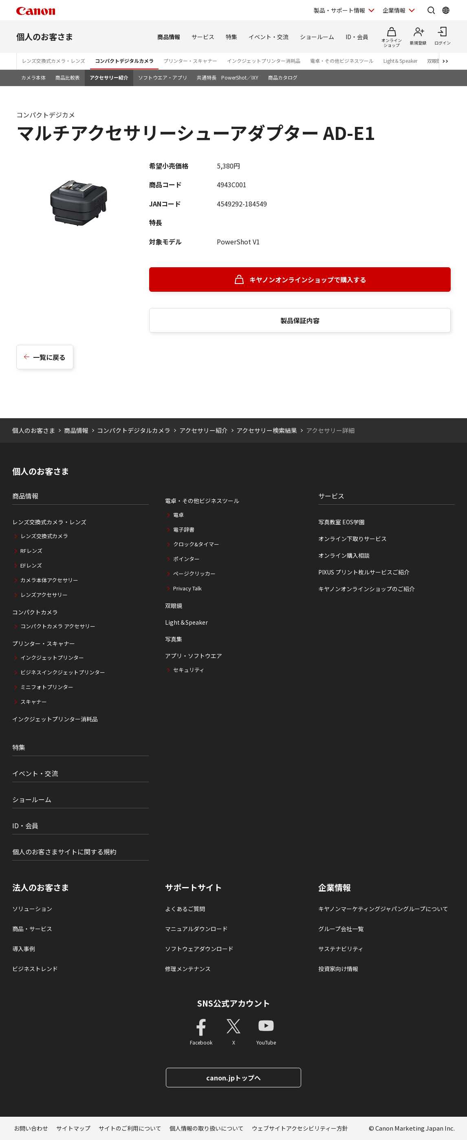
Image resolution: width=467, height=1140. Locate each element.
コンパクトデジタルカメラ (124, 60)
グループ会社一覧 (340, 929)
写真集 (173, 639)
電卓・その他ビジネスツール (342, 60)
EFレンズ (31, 565)
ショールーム (317, 37)
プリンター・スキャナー (190, 60)
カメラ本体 (33, 77)
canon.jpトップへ (233, 1077)
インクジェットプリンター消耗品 (263, 60)
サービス (203, 37)
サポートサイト (193, 887)
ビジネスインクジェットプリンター (62, 672)
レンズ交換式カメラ (44, 536)
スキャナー (33, 701)
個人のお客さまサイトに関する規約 (64, 851)
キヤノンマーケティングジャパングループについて (383, 909)
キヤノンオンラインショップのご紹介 (366, 589)
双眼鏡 (173, 605)
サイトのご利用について (130, 1128)
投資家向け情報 (338, 969)
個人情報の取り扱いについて (207, 1128)
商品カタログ (282, 77)
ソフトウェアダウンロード (199, 949)
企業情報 (334, 887)
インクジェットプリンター (52, 657)
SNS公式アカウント (233, 1003)
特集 (231, 37)
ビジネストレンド (35, 969)
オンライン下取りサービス (352, 539)
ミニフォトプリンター (46, 687)
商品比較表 (67, 77)
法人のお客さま (40, 887)
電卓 (178, 515)
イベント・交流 (269, 37)
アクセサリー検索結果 (266, 430)
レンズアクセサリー (44, 595)
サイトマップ (73, 1128)
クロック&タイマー (196, 544)
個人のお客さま (44, 36)
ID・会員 (357, 37)
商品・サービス (32, 929)
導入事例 (23, 949)
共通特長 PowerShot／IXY (227, 77)
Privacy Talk (187, 588)
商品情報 (168, 37)
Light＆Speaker (400, 60)
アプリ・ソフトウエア (193, 656)
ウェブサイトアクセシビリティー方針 (300, 1128)
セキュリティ (189, 670)
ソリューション (32, 909)
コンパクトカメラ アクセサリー (57, 626)
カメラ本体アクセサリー (49, 580)
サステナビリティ (340, 949)
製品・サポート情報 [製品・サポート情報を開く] (339, 10)
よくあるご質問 (185, 909)
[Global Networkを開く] (446, 10)
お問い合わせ (31, 1128)
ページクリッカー (194, 573)
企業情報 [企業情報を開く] (394, 10)
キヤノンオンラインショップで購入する (307, 279)
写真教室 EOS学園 (341, 522)
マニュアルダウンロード (196, 929)
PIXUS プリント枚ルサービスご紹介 (364, 572)
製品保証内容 (299, 320)
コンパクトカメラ (35, 612)
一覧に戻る (49, 357)
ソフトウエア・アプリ (162, 77)
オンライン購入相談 (344, 555)
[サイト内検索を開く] (431, 10)
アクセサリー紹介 (109, 77)
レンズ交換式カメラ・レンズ (53, 60)
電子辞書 (183, 529)
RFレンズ (31, 550)
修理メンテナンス (188, 969)
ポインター (186, 559)
